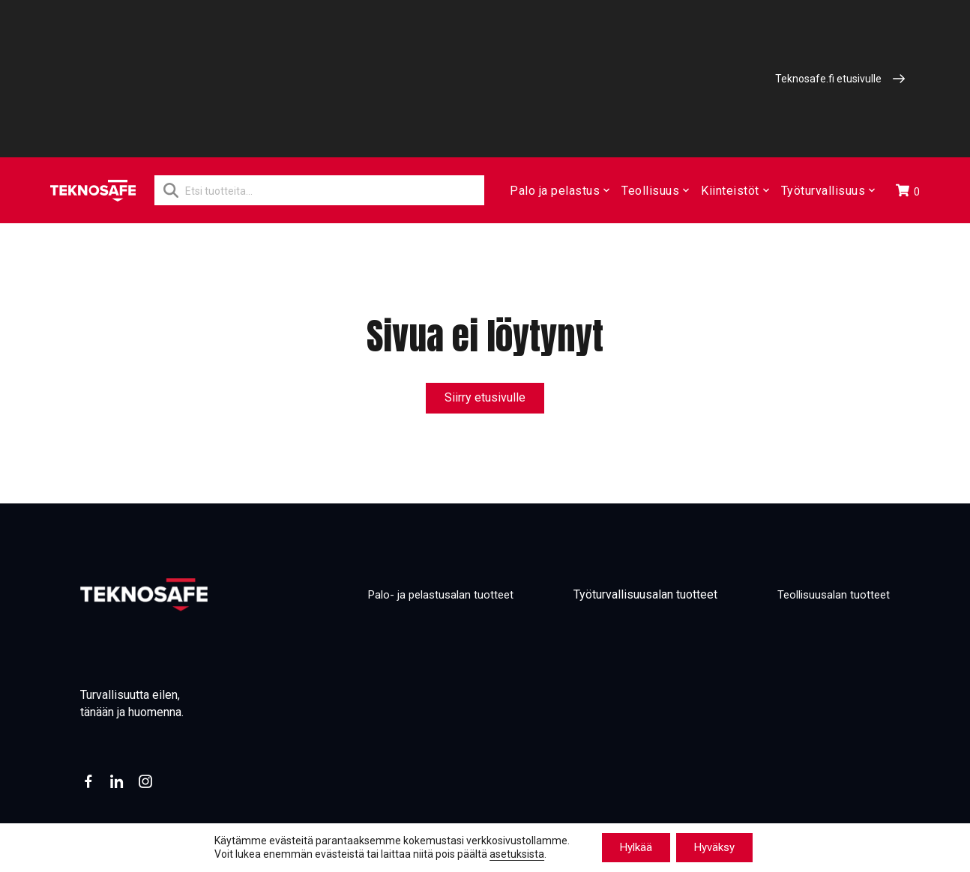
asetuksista (516, 855)
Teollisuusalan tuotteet (830, 595)
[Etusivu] (93, 191)
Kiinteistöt (734, 191)
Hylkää (636, 847)
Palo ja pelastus (559, 191)
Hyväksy (714, 847)
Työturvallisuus (826, 191)
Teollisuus (654, 191)
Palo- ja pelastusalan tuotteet (430, 595)
